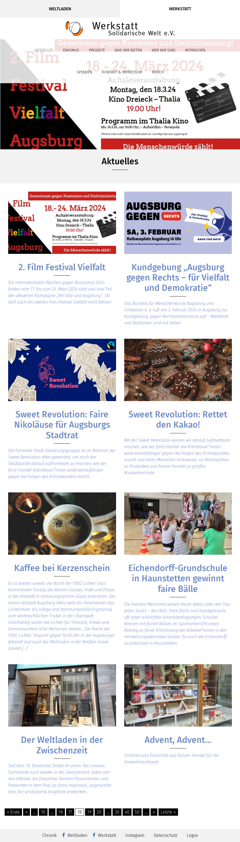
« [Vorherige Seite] (26, 812)
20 (99, 812)
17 (70, 812)
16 (61, 812)
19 (89, 812)
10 (43, 812)
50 (137, 812)
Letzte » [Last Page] (168, 812)
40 (127, 812)
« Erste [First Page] (13, 812)
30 (117, 812)
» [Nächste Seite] (154, 812)
